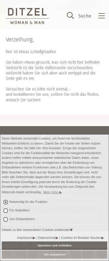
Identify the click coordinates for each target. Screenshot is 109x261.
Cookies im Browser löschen (81, 237)
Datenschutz (47, 237)
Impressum (25, 237)
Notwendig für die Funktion (28, 201)
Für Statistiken (19, 210)
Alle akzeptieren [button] (54, 254)
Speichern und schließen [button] (54, 245)
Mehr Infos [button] (51, 192)
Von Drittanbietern (22, 219)
